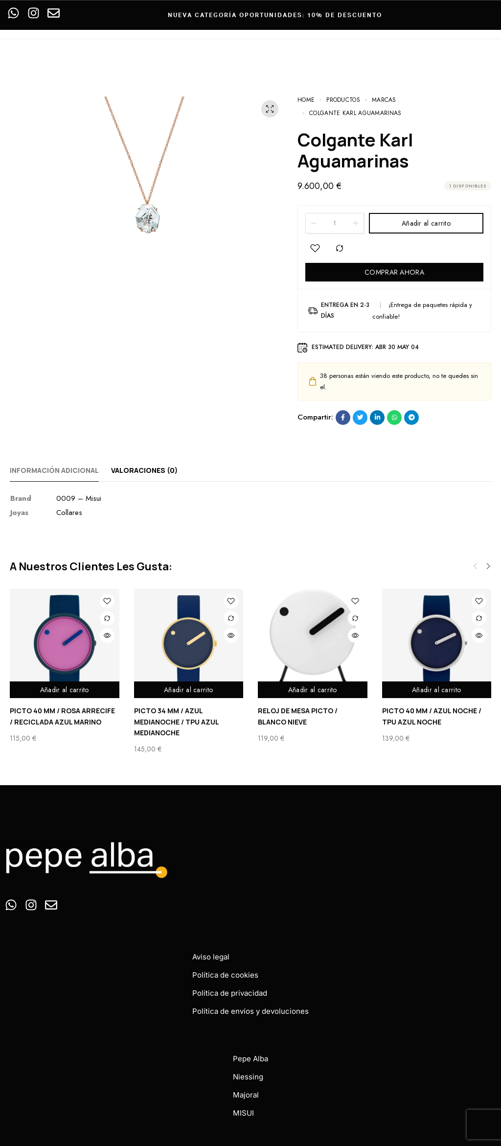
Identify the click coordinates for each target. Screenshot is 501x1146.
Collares (69, 512)
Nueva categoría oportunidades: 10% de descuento (275, 15)
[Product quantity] (334, 223)
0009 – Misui (78, 498)
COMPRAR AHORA (394, 272)
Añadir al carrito (426, 223)
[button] (488, 566)
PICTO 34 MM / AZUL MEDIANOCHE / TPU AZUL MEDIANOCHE (176, 721)
